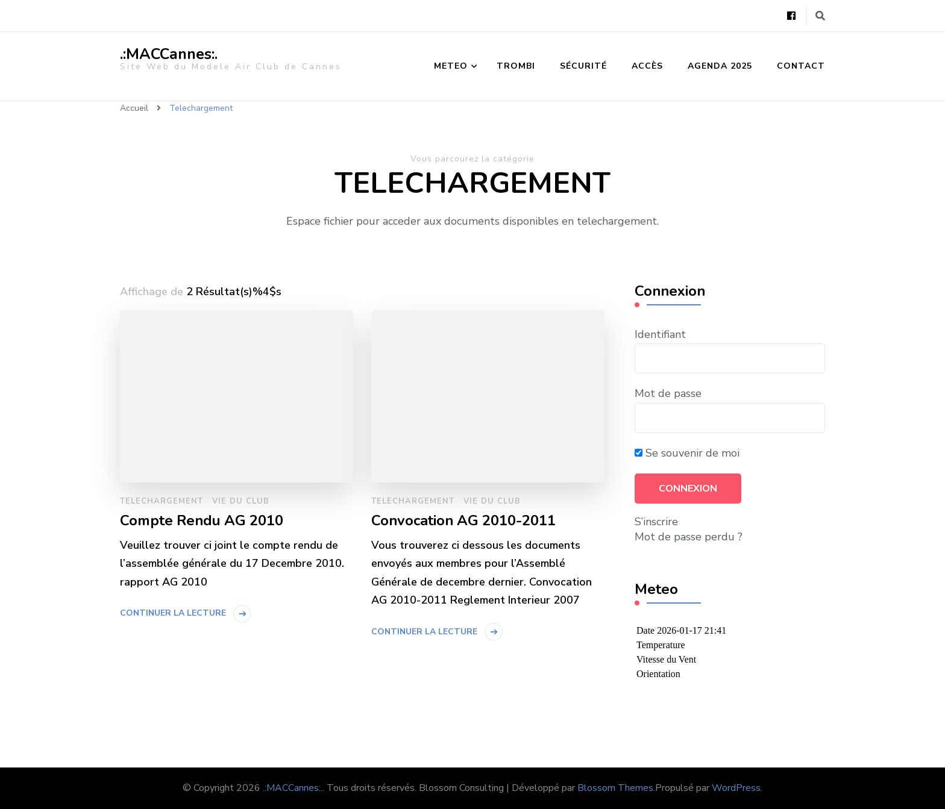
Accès (647, 66)
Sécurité (583, 66)
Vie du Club (240, 501)
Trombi (516, 66)
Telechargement (161, 501)
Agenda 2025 (720, 66)
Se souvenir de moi (687, 453)
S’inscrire (656, 521)
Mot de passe (668, 393)
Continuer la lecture (173, 613)
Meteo (451, 66)
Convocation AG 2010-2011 (463, 520)
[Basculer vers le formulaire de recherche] (820, 16)
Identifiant (660, 334)
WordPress (736, 788)
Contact (801, 66)
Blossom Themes (615, 788)
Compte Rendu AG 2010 (201, 520)
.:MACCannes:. (169, 54)
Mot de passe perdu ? (688, 536)
